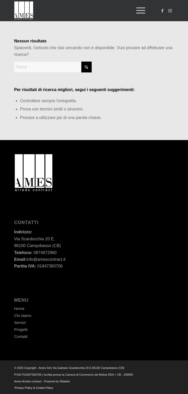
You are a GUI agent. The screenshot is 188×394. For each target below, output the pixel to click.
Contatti (20, 336)
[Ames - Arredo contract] (78, 10)
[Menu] (138, 10)
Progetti (20, 329)
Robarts (65, 381)
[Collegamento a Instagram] (170, 11)
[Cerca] (53, 67)
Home (19, 308)
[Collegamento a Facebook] (162, 11)
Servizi (20, 322)
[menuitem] (138, 10)
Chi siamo (22, 315)
